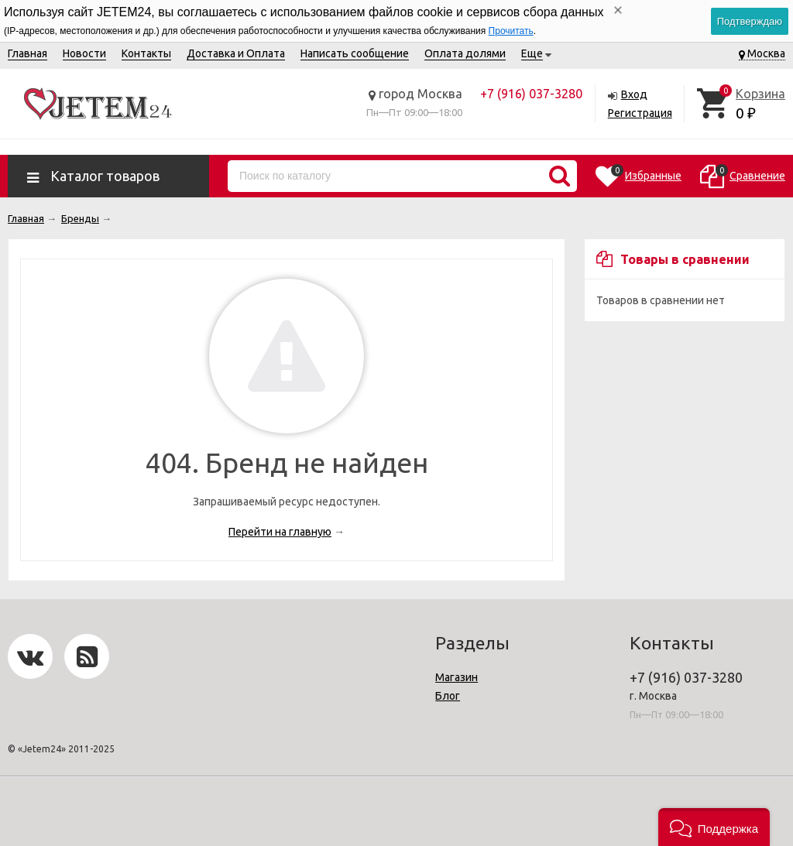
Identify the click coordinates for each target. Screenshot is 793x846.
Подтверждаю (749, 21)
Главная (27, 53)
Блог (447, 696)
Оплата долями (465, 53)
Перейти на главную (279, 532)
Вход (634, 94)
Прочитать (511, 31)
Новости (84, 53)
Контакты (146, 53)
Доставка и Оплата (236, 53)
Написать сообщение (354, 53)
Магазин (456, 677)
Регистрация (640, 113)
